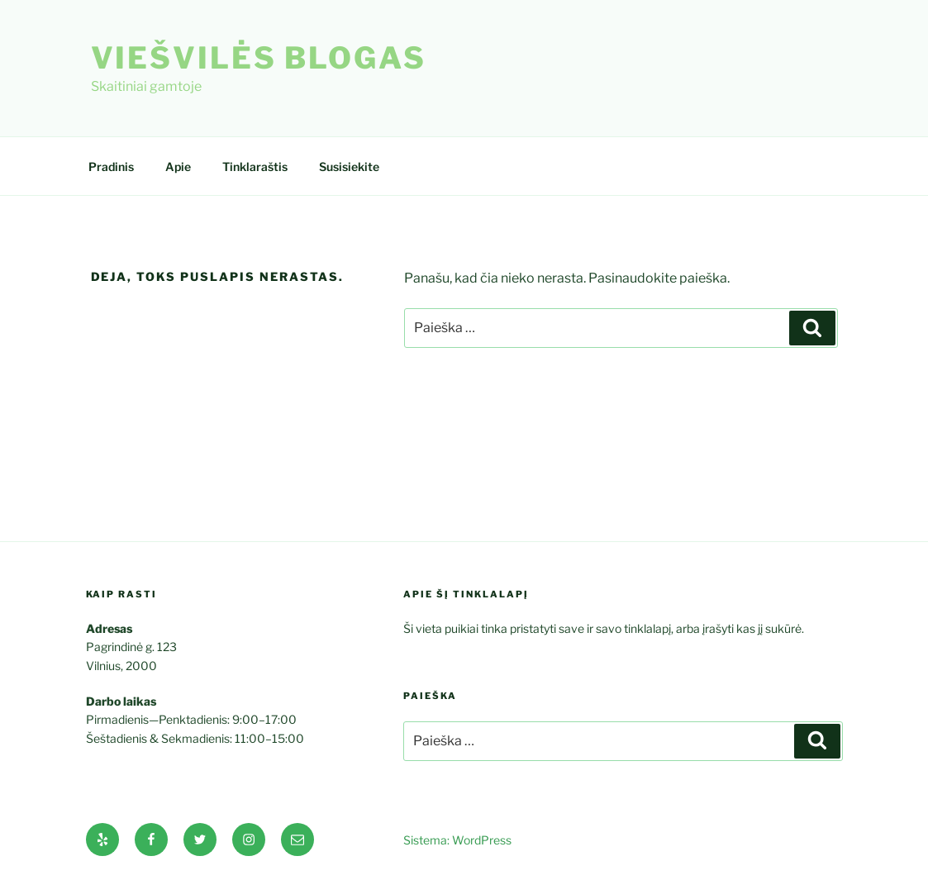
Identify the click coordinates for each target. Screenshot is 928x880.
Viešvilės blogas (258, 58)
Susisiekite (349, 166)
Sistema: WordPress (457, 840)
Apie (178, 166)
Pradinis (111, 166)
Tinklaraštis (255, 166)
